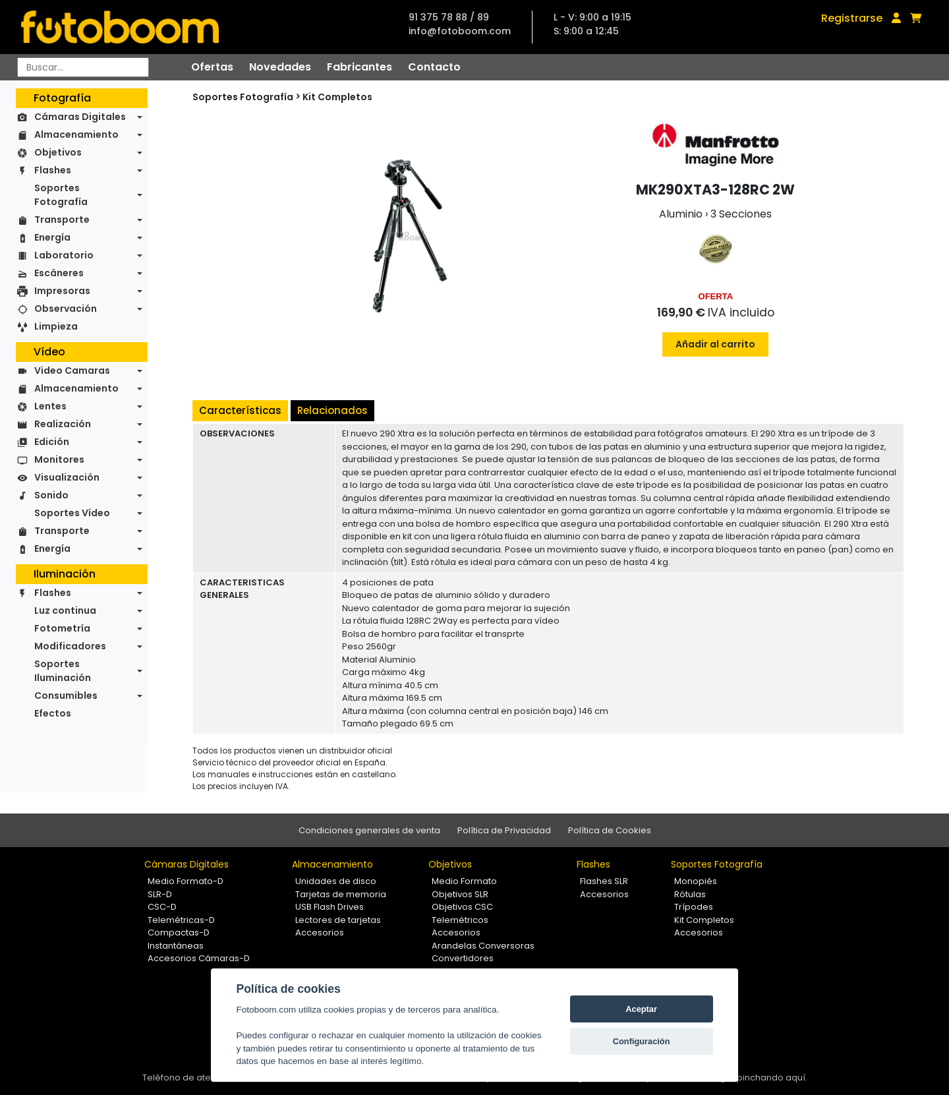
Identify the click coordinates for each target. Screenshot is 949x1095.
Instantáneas (176, 945)
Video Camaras (72, 370)
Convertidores (463, 958)
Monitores (59, 459)
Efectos (52, 713)
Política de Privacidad (504, 830)
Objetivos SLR (460, 894)
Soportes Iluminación (62, 670)
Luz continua (65, 610)
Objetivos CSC (462, 907)
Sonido (51, 495)
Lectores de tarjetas (338, 920)
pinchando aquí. (772, 1077)
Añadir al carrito (715, 344)
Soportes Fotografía (61, 194)
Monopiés (695, 881)
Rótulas (690, 894)
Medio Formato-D (185, 881)
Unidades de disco (335, 881)
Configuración (641, 1041)
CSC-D (162, 907)
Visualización (67, 477)
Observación (65, 308)
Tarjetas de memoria (340, 894)
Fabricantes (359, 66)
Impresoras (62, 290)
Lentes (50, 406)
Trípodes (693, 907)
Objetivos (58, 152)
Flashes (52, 170)
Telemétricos (460, 920)
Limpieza (56, 326)
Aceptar (641, 1009)
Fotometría (62, 628)
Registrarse (851, 18)
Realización (62, 423)
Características (240, 410)
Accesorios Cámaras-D (199, 958)
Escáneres (59, 273)
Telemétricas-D (181, 920)
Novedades (280, 66)
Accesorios (319, 932)
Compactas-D (179, 932)
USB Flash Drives (329, 907)
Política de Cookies (609, 830)
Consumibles (66, 695)
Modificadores (70, 646)
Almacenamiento (76, 134)
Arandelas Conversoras (483, 945)
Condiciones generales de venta (369, 830)
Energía (52, 237)
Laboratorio (64, 255)
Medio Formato (464, 881)
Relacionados (332, 410)
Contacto (434, 66)
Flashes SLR (604, 881)
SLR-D (160, 894)
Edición (51, 441)
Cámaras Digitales (80, 116)
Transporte (62, 219)
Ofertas (212, 66)
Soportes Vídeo (72, 512)
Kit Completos (337, 97)
